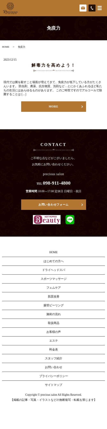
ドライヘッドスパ (53, 270)
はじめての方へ (54, 261)
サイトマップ (53, 384)
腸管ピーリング (54, 305)
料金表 (53, 349)
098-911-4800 (57, 183)
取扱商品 (53, 323)
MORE (53, 106)
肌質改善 (53, 296)
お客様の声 (53, 331)
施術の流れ (53, 314)
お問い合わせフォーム (53, 204)
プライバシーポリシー (53, 376)
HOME (5, 46)
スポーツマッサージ (54, 278)
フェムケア (53, 287)
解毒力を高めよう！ (53, 65)
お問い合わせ (53, 367)
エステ (53, 340)
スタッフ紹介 (53, 358)
